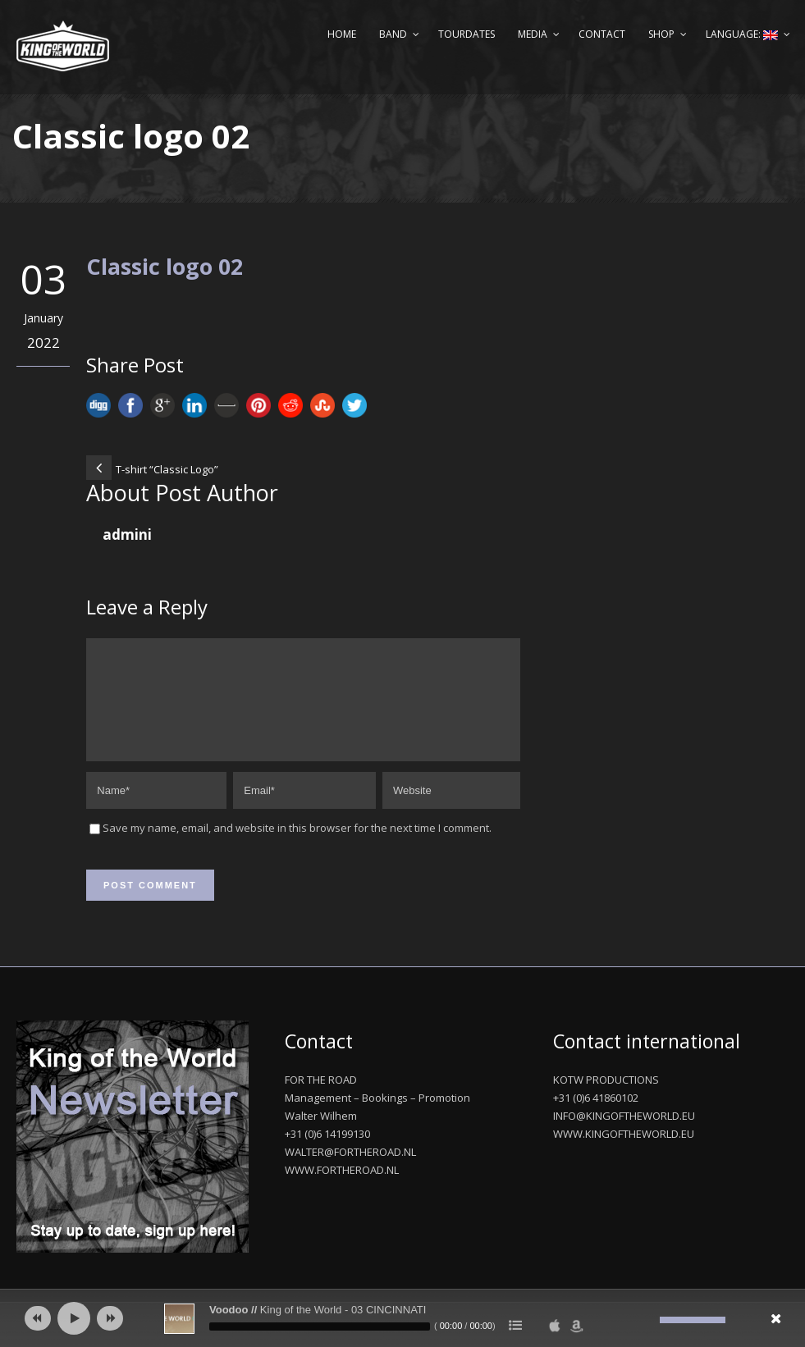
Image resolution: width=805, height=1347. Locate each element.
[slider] (319, 1326)
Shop (661, 34)
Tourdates (466, 34)
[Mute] (647, 1320)
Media (532, 34)
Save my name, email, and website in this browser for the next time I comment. (297, 847)
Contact (602, 34)
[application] (402, 1318)
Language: (742, 34)
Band (393, 34)
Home (341, 34)
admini (127, 534)
